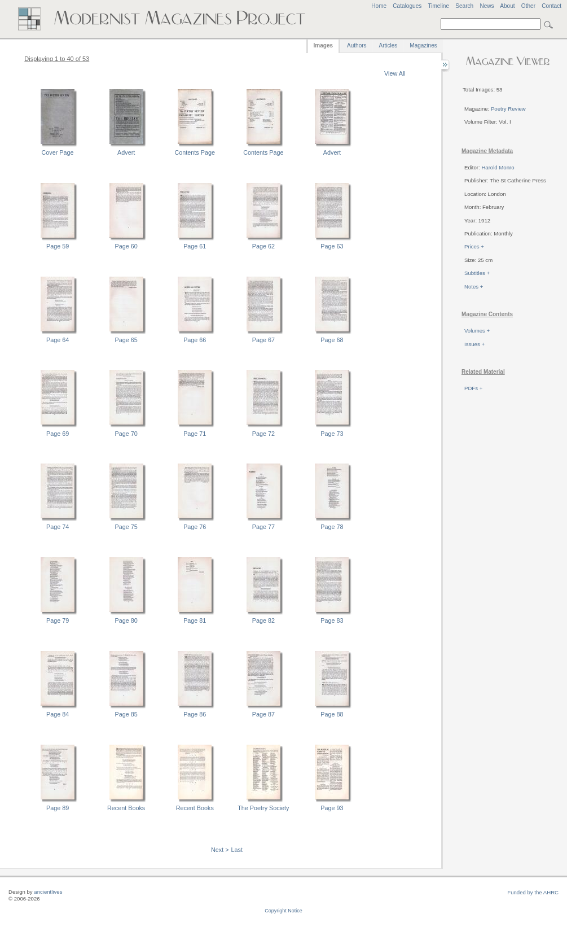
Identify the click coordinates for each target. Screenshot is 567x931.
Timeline (438, 6)
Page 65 (126, 339)
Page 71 (194, 433)
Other (528, 6)
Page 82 (263, 620)
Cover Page (58, 152)
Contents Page (195, 152)
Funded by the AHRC (533, 892)
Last (237, 849)
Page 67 (263, 339)
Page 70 (126, 433)
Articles (388, 45)
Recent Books (126, 808)
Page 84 (57, 714)
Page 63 (331, 246)
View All (395, 73)
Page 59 (57, 246)
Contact (551, 6)
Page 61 (194, 246)
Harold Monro (497, 167)
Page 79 (57, 620)
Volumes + (477, 330)
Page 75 (126, 526)
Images (323, 45)
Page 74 (57, 526)
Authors (356, 45)
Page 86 (194, 714)
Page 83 (331, 620)
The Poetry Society (263, 808)
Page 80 (126, 620)
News (487, 6)
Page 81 (194, 620)
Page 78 (331, 526)
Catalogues (407, 6)
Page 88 (331, 714)
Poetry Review (508, 109)
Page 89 (57, 808)
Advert (126, 152)
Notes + (473, 286)
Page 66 (194, 339)
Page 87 (263, 714)
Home (378, 6)
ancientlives (48, 892)
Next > (220, 849)
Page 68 (331, 339)
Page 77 (263, 526)
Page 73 (331, 433)
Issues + (474, 344)
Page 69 (57, 433)
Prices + (474, 246)
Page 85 (126, 714)
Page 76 (194, 526)
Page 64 (57, 339)
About (507, 6)
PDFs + (473, 388)
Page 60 (126, 246)
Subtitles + (477, 273)
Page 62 (263, 246)
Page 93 (331, 808)
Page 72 (263, 433)
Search (464, 6)
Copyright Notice (283, 910)
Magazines (423, 45)
